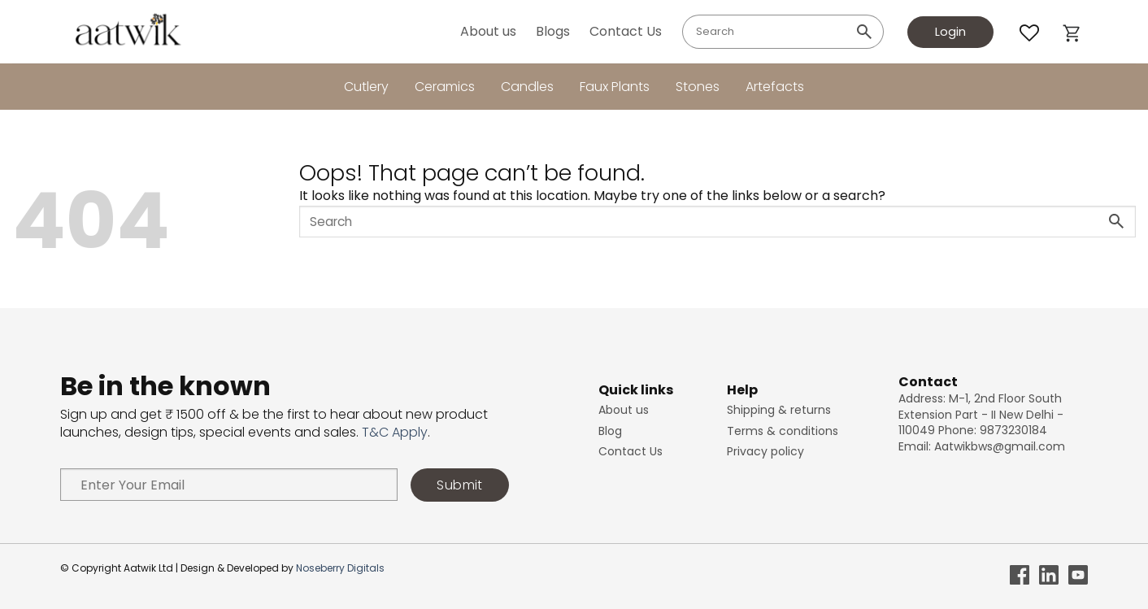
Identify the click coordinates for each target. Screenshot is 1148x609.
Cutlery (366, 86)
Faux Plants (615, 86)
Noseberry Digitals (340, 568)
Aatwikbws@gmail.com (999, 446)
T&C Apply (395, 432)
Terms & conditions (782, 431)
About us (488, 31)
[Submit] (864, 32)
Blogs (553, 31)
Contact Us (625, 31)
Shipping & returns (779, 410)
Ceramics (445, 86)
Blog (610, 431)
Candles (527, 86)
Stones (698, 86)
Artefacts (775, 86)
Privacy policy (765, 451)
